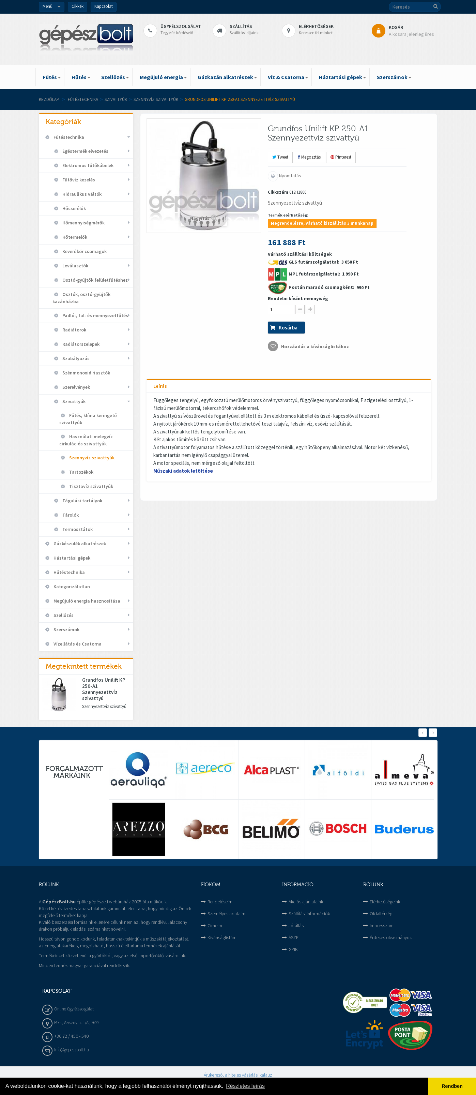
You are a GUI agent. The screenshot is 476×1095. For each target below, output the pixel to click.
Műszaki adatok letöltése (183, 471)
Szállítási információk (309, 914)
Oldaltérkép (381, 914)
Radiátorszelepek (80, 344)
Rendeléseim (220, 902)
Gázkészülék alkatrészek (79, 544)
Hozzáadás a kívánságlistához (314, 346)
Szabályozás (75, 358)
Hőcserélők (73, 208)
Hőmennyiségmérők (83, 223)
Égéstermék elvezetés (84, 151)
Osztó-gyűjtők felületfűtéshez (94, 280)
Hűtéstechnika (68, 572)
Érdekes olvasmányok (391, 937)
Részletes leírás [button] (245, 1086)
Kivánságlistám (222, 937)
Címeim (215, 925)
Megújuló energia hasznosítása (86, 601)
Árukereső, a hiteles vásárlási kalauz (238, 1075)
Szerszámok (65, 629)
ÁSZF (293, 937)
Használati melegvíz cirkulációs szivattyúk (86, 440)
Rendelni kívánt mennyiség (298, 298)
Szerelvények (75, 387)
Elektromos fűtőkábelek (87, 165)
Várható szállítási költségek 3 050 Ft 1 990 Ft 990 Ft (319, 301)
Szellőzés (63, 615)
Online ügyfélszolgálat (74, 1009)
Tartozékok (80, 472)
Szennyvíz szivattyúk (156, 99)
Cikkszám (278, 192)
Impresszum (382, 925)
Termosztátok (77, 529)
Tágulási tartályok (81, 501)
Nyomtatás (289, 176)
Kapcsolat (103, 6)
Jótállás (296, 925)
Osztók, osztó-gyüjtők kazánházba (81, 298)
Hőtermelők (74, 237)
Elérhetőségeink (385, 902)
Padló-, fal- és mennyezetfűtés (94, 315)
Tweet (280, 157)
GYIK (293, 949)
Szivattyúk (116, 99)
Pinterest (341, 157)
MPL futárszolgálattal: (315, 274)
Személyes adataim (226, 914)
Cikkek (77, 6)
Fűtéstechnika (83, 99)
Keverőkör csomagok (84, 251)
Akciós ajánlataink (306, 902)
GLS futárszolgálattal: (314, 262)
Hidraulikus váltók (81, 194)
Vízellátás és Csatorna (77, 644)
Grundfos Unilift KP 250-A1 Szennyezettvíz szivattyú (103, 689)
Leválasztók (74, 266)
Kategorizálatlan (71, 586)
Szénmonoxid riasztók (85, 373)
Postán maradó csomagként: (322, 287)
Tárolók (70, 515)
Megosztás (309, 157)
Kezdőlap (49, 99)
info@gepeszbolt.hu (71, 1050)
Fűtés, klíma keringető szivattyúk (88, 419)
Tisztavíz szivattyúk (90, 486)
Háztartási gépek (71, 558)
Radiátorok (73, 330)
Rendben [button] (452, 1086)
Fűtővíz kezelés (78, 180)
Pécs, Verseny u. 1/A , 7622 (76, 1022)
